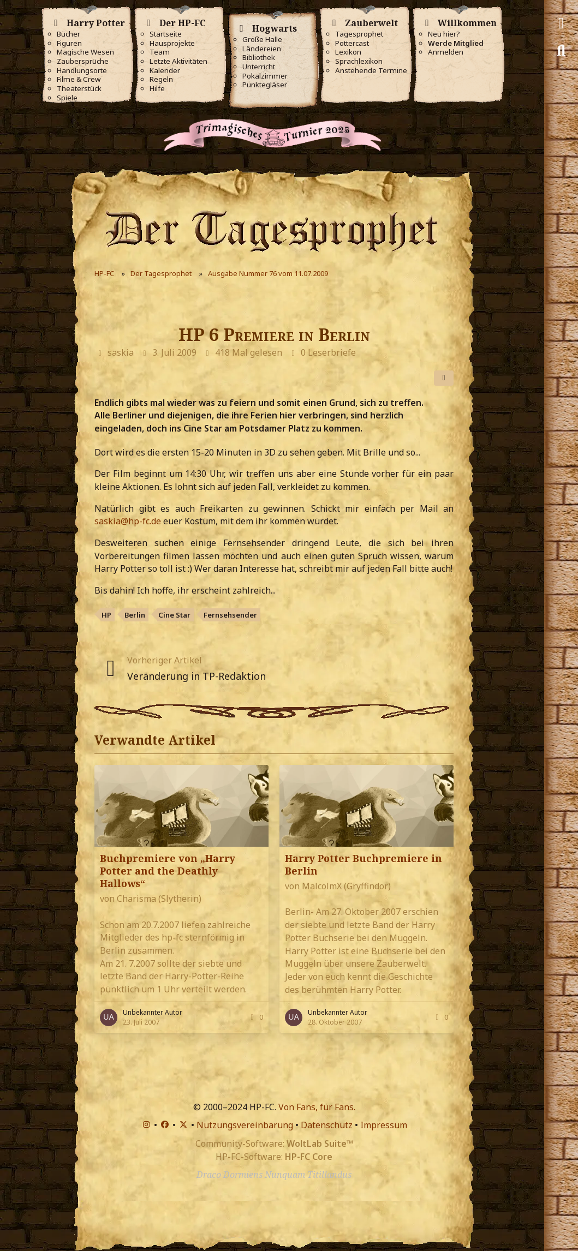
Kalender (165, 70)
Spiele (67, 98)
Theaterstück (79, 88)
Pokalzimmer (265, 76)
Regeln (161, 79)
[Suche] (561, 50)
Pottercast (352, 43)
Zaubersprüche (83, 61)
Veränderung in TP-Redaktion (196, 676)
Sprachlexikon (359, 61)
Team (160, 52)
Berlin (134, 615)
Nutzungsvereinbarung (244, 1125)
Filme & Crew (78, 79)
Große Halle (262, 39)
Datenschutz (327, 1125)
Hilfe (157, 88)
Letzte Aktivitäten (178, 61)
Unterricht (258, 66)
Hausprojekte (172, 43)
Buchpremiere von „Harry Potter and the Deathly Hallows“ (167, 871)
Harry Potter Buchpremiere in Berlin (363, 864)
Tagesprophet (359, 34)
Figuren (69, 43)
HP (106, 615)
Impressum (383, 1125)
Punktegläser (264, 84)
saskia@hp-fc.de (127, 521)
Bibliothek (258, 57)
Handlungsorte (82, 70)
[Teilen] (444, 378)
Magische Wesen (85, 52)
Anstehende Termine (371, 70)
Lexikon (348, 52)
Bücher (68, 34)
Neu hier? (444, 34)
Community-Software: (274, 1144)
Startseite (166, 34)
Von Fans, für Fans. (316, 1107)
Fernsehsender (230, 615)
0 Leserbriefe (328, 352)
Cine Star (174, 615)
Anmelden (445, 52)
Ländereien (261, 48)
